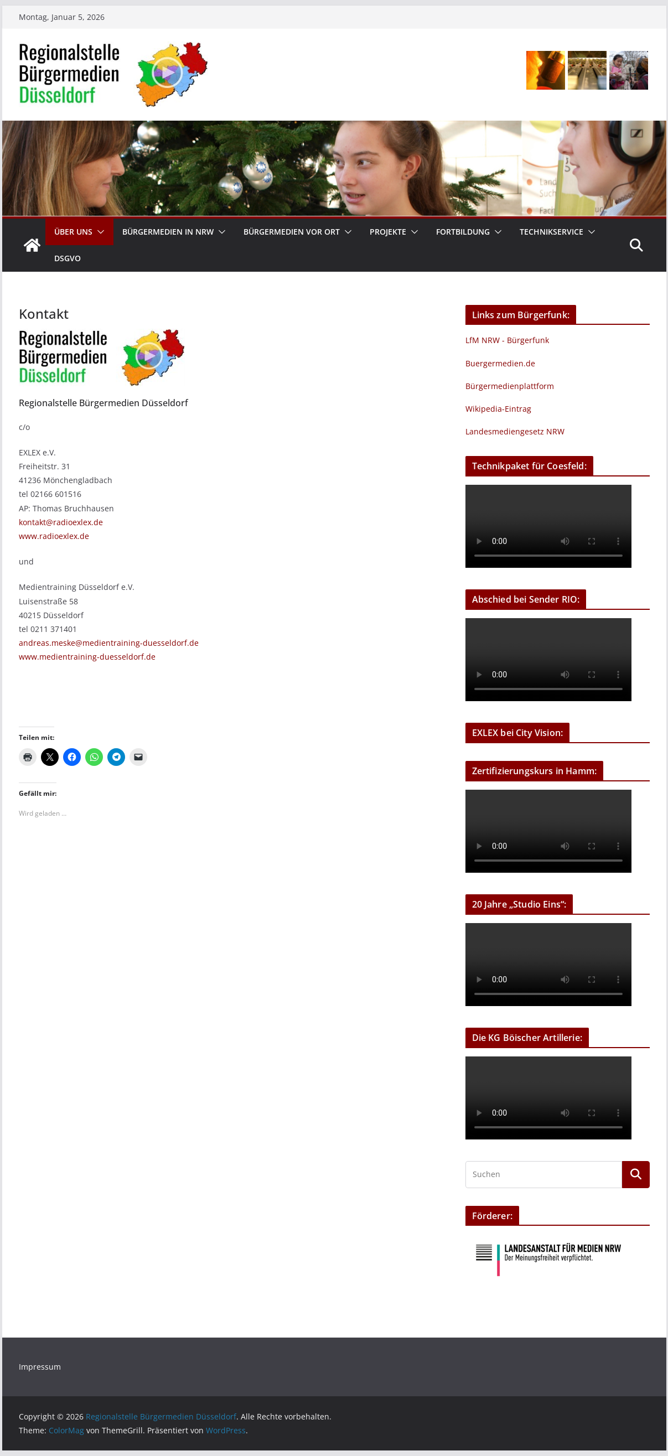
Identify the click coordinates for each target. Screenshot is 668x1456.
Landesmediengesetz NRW (515, 431)
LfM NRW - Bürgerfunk (507, 340)
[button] (98, 232)
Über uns (73, 231)
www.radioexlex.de (54, 536)
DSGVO (67, 258)
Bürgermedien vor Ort (292, 231)
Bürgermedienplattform (509, 386)
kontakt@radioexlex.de (61, 522)
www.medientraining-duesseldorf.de (87, 656)
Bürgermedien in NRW (168, 231)
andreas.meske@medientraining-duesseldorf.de (109, 643)
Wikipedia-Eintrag (498, 408)
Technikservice (551, 231)
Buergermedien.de (500, 363)
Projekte (388, 231)
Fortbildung (463, 231)
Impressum (40, 1366)
